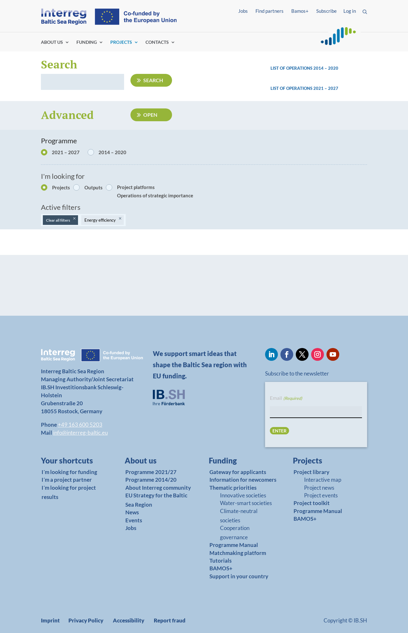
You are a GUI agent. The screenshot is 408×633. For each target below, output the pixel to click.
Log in (349, 11)
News (132, 512)
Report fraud (169, 620)
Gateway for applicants (237, 472)
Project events (321, 495)
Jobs (243, 11)
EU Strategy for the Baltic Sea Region (156, 500)
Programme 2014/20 (151, 479)
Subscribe (326, 11)
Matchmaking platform (237, 553)
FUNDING (86, 42)
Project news (319, 487)
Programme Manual (233, 545)
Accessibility (128, 620)
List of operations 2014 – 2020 (304, 68)
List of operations (292, 88)
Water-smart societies (246, 503)
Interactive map (322, 479)
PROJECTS (121, 42)
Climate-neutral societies (238, 516)
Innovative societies (243, 495)
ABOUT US (52, 42)
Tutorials (220, 560)
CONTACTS (157, 42)
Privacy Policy (85, 620)
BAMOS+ (220, 568)
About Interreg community (158, 487)
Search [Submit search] (153, 80)
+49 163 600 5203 (80, 424)
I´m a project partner (67, 479)
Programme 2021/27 (151, 472)
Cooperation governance (234, 533)
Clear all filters (58, 220)
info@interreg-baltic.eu (80, 432)
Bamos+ (300, 11)
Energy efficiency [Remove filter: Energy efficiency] (100, 220)
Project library (311, 472)
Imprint (50, 620)
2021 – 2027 (325, 88)
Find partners (269, 11)
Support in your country (238, 576)
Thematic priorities (232, 487)
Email (286, 398)
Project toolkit (312, 503)
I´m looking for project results (69, 492)
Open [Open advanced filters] (150, 115)
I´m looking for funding (69, 472)
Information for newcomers (242, 479)
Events (133, 520)
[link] (319, 90)
